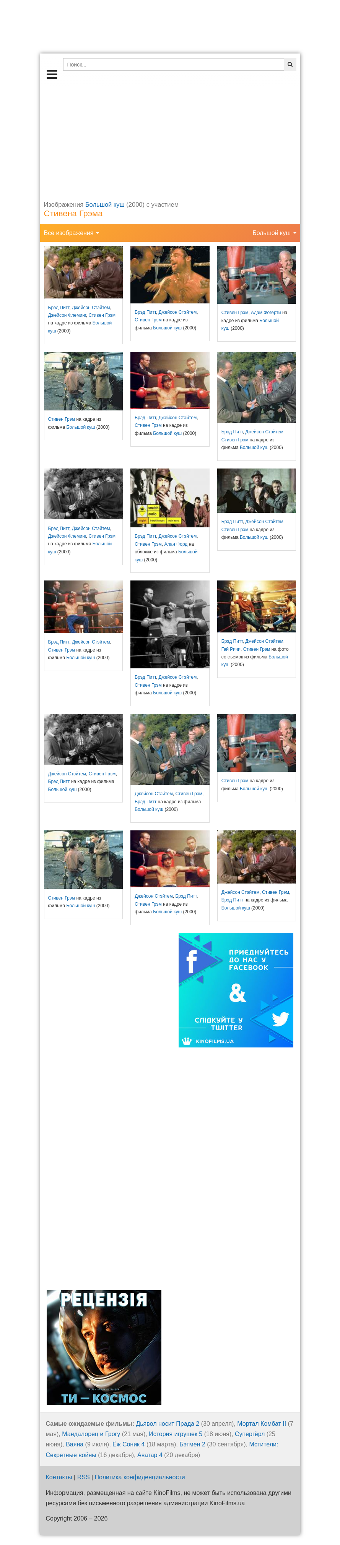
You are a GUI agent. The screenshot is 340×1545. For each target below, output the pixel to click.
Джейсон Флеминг (67, 315)
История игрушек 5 (175, 1434)
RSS (83, 1477)
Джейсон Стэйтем (91, 307)
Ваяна (74, 1444)
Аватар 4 (150, 1455)
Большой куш (105, 204)
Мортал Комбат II (261, 1423)
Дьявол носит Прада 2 (167, 1423)
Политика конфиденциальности (140, 1477)
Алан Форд (175, 544)
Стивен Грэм (102, 315)
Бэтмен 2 (192, 1444)
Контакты (59, 1477)
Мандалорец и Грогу (91, 1434)
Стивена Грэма (73, 213)
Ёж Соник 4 (128, 1444)
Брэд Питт (59, 307)
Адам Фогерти (266, 312)
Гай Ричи (231, 649)
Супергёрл (250, 1434)
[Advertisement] (170, 139)
